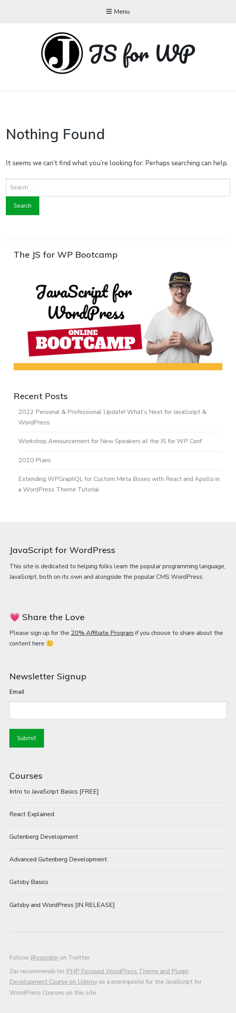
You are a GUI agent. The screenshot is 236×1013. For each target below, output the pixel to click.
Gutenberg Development (43, 837)
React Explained (31, 814)
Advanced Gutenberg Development (58, 859)
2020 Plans (34, 460)
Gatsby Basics (28, 882)
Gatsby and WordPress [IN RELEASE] (62, 905)
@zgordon (44, 957)
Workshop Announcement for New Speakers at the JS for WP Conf (110, 441)
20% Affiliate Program (102, 633)
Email (17, 692)
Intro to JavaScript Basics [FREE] (54, 791)
